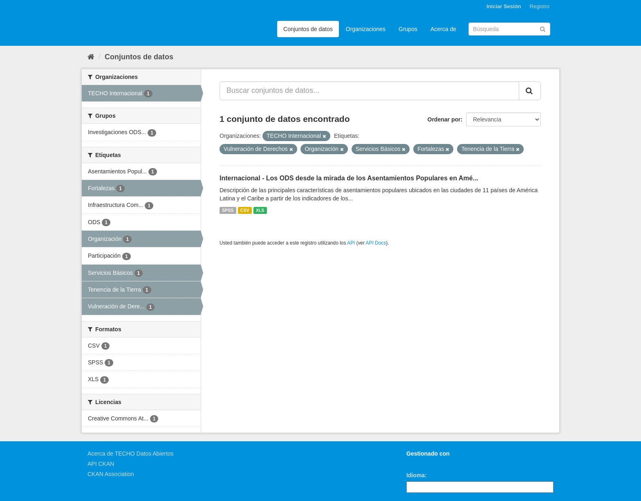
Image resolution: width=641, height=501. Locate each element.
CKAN (420, 462)
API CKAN (100, 464)
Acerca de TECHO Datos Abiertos (130, 453)
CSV (244, 210)
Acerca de (443, 29)
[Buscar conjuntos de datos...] (369, 90)
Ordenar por (444, 119)
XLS (260, 210)
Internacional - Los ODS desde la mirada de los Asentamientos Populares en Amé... (349, 178)
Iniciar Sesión (503, 6)
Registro (539, 6)
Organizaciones (365, 29)
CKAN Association (110, 474)
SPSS (227, 210)
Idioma (415, 475)
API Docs (376, 243)
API (351, 243)
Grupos (408, 29)
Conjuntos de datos (308, 29)
